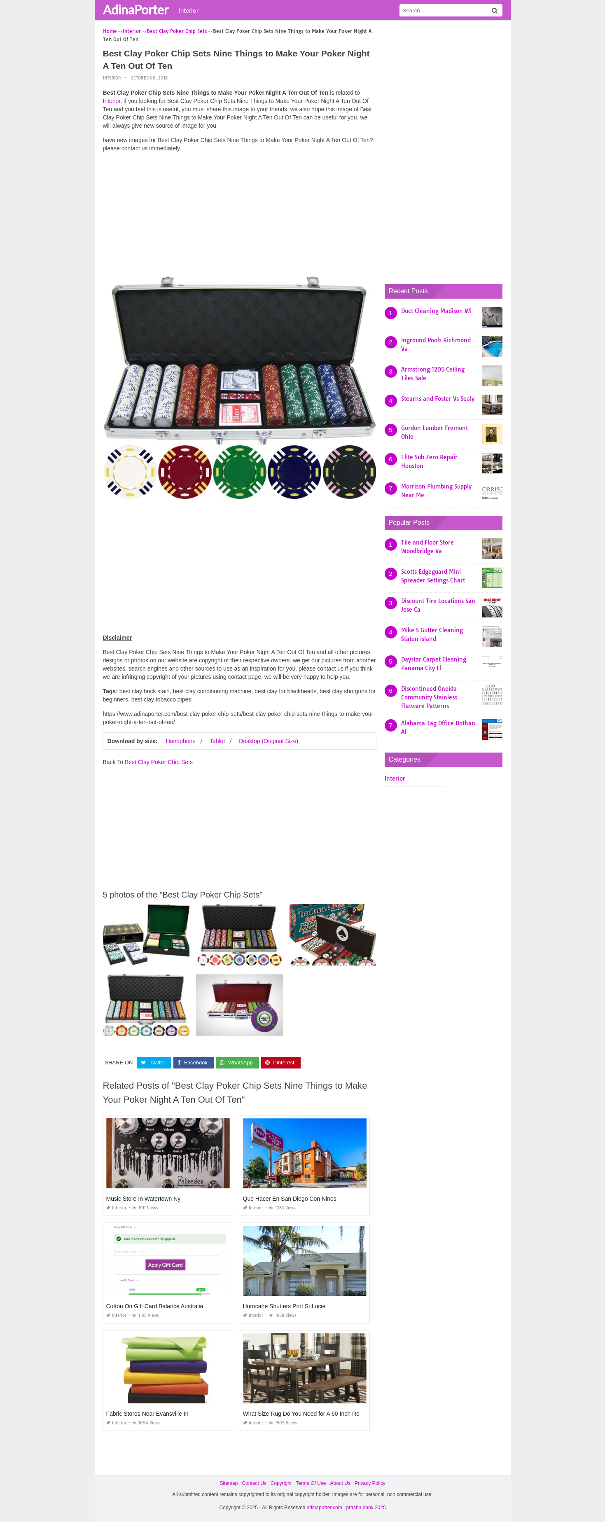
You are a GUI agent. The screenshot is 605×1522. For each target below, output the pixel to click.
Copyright (281, 1483)
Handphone (181, 741)
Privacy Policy (370, 1483)
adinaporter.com (324, 1507)
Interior (189, 10)
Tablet (217, 741)
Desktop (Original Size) (268, 741)
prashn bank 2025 (366, 1507)
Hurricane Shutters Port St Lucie (284, 1306)
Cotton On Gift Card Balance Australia (154, 1306)
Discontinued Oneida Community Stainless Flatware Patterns (429, 697)
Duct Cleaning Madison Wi (436, 311)
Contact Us (254, 1483)
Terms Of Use (311, 1483)
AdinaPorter (135, 9)
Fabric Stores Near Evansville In (147, 1413)
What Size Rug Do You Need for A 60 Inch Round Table (314, 1413)
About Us (340, 1483)
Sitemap (229, 1483)
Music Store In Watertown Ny (143, 1198)
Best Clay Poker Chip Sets (159, 762)
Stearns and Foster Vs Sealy (437, 398)
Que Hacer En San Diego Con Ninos (289, 1198)
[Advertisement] (239, 216)
